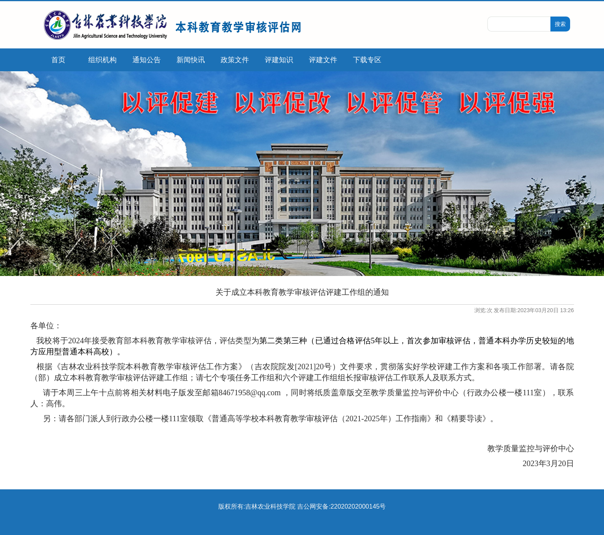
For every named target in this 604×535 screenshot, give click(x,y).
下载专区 (367, 60)
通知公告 (146, 60)
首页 (58, 60)
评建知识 (279, 60)
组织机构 (102, 60)
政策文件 (235, 60)
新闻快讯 (191, 60)
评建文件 (323, 60)
